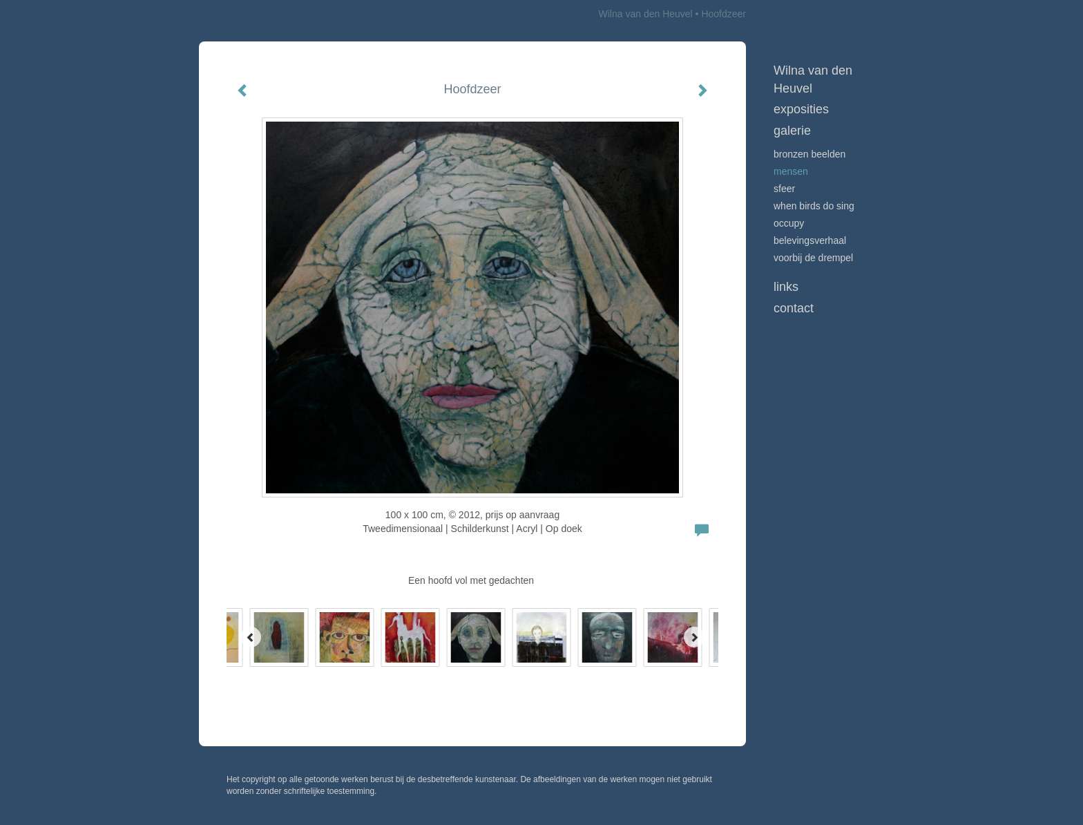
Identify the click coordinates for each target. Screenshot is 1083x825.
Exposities (801, 109)
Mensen (791, 171)
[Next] (694, 637)
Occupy (789, 223)
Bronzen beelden (809, 154)
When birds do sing (814, 205)
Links (786, 287)
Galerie (792, 131)
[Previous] (250, 637)
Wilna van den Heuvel (646, 13)
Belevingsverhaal (810, 240)
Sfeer (784, 188)
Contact (794, 308)
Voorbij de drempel (813, 257)
